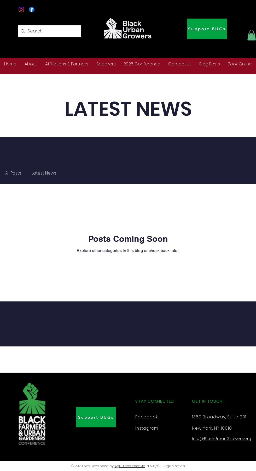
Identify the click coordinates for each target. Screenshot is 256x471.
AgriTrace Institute (130, 465)
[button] (251, 35)
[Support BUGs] (207, 29)
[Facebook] (31, 9)
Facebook (146, 417)
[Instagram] (21, 9)
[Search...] (49, 31)
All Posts (13, 173)
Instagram (146, 428)
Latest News (44, 173)
